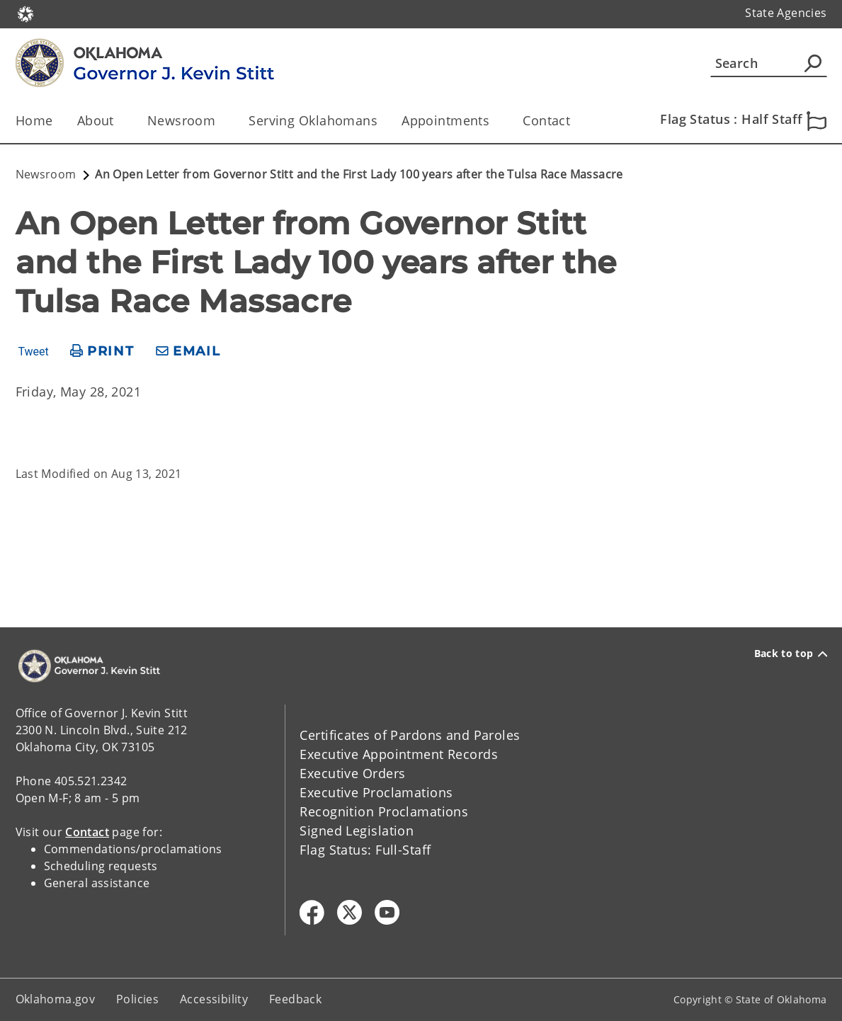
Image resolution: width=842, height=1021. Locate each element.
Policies (137, 999)
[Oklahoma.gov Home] (25, 13)
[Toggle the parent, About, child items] (118, 120)
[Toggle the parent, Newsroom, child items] (219, 120)
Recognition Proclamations (384, 811)
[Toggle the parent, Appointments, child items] (494, 120)
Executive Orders (352, 773)
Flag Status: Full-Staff (365, 849)
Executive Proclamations (376, 792)
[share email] (188, 351)
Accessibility (214, 999)
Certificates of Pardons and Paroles (410, 734)
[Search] (768, 63)
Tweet (33, 352)
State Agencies (785, 13)
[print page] (102, 351)
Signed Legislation (357, 830)
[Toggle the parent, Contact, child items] (574, 120)
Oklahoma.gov (56, 999)
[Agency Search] (813, 63)
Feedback (295, 999)
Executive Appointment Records (398, 754)
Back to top (790, 653)
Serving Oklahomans (313, 120)
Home (34, 120)
